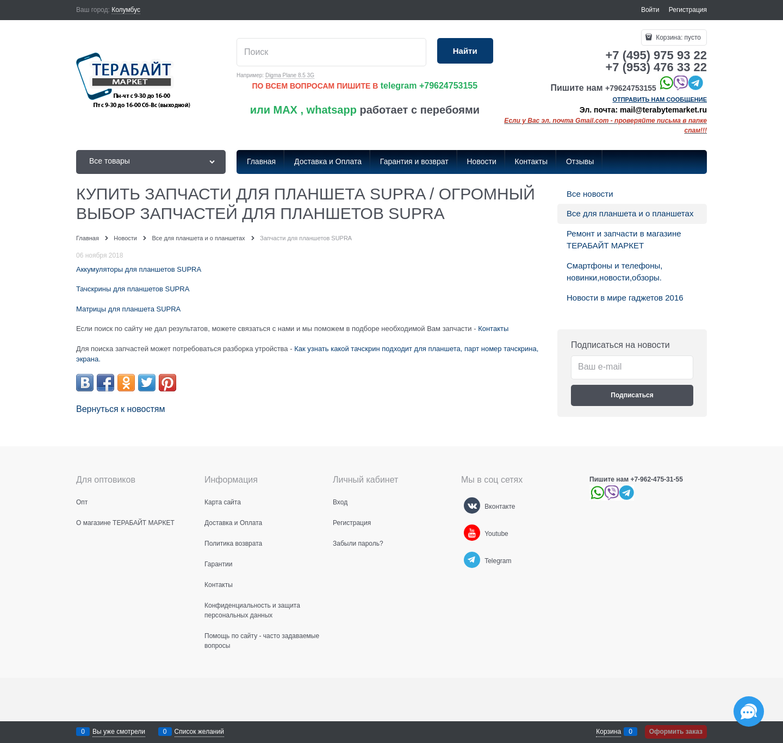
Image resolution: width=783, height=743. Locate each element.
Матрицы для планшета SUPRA (128, 309)
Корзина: (677, 37)
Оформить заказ (676, 731)
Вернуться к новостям (120, 409)
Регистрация (688, 10)
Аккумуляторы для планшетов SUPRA (138, 269)
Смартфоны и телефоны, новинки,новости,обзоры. (614, 272)
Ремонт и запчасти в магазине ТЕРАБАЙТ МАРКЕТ (624, 240)
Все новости (590, 193)
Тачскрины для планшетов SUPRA (132, 289)
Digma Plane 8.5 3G (289, 75)
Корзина (608, 731)
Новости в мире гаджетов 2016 (625, 297)
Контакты (493, 328)
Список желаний (199, 731)
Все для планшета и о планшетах (630, 213)
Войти (650, 10)
